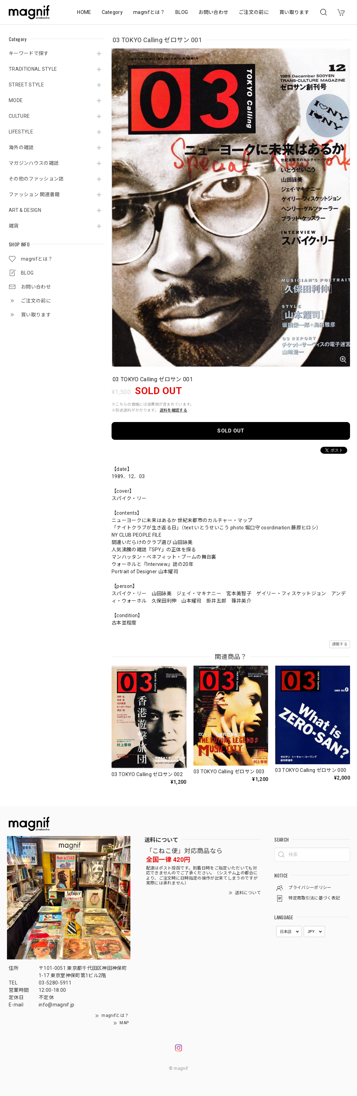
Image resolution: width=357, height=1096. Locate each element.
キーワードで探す (29, 53)
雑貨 (14, 226)
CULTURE (19, 116)
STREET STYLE (26, 84)
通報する (340, 644)
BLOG (181, 12)
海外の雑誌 (21, 147)
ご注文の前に (254, 12)
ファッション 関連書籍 (34, 194)
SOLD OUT (230, 431)
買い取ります (294, 12)
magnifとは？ (149, 12)
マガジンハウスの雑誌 (34, 163)
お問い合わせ (213, 12)
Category (112, 12)
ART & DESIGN (25, 210)
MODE (16, 100)
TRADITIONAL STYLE (33, 69)
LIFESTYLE (21, 132)
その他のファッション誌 (36, 179)
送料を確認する (173, 410)
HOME (84, 12)
